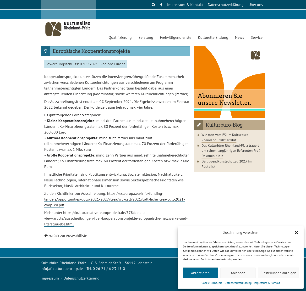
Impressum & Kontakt (267, 283)
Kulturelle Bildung (213, 37)
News (239, 37)
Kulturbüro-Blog (224, 125)
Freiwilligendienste (175, 37)
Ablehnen (238, 273)
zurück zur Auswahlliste (65, 235)
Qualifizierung (120, 37)
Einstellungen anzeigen (278, 273)
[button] (296, 232)
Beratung (145, 37)
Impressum (50, 278)
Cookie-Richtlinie (212, 283)
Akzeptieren (200, 273)
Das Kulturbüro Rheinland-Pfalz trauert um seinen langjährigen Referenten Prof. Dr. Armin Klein (231, 150)
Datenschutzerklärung (238, 283)
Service (256, 37)
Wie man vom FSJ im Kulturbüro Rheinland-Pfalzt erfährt (225, 137)
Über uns (255, 4)
